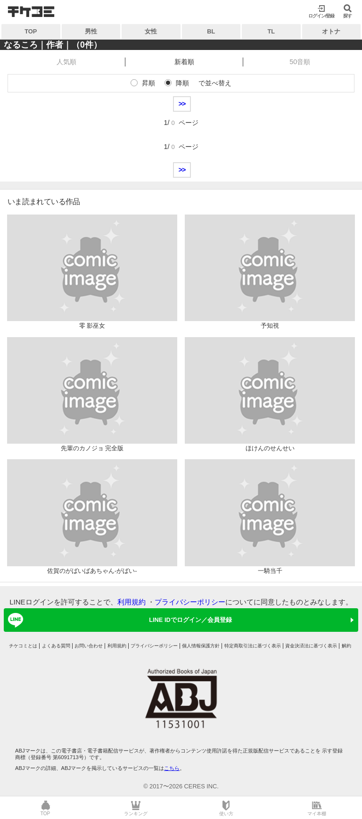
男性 (91, 31)
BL (211, 31)
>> (182, 104)
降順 (182, 83)
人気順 (66, 62)
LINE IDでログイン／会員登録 (118, 620)
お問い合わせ (88, 645)
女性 (151, 31)
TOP (31, 31)
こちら (172, 768)
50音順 (299, 62)
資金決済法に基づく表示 (311, 645)
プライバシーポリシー (190, 602)
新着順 (184, 62)
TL (271, 31)
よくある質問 (56, 645)
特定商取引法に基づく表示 (252, 645)
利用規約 (131, 602)
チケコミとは (23, 645)
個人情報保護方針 (201, 645)
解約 (346, 645)
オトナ (331, 31)
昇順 (148, 83)
